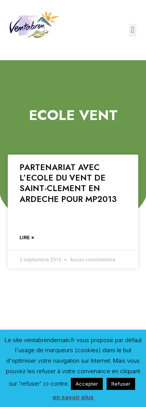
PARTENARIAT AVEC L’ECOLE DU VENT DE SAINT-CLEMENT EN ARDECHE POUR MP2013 (67, 183)
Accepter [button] (87, 384)
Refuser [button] (120, 384)
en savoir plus (73, 397)
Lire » (26, 237)
